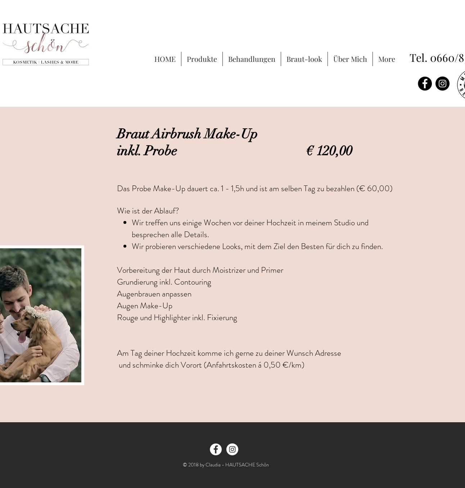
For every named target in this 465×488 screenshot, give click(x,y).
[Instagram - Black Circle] (442, 84)
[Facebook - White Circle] (216, 449)
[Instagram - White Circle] (232, 449)
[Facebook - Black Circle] (425, 84)
